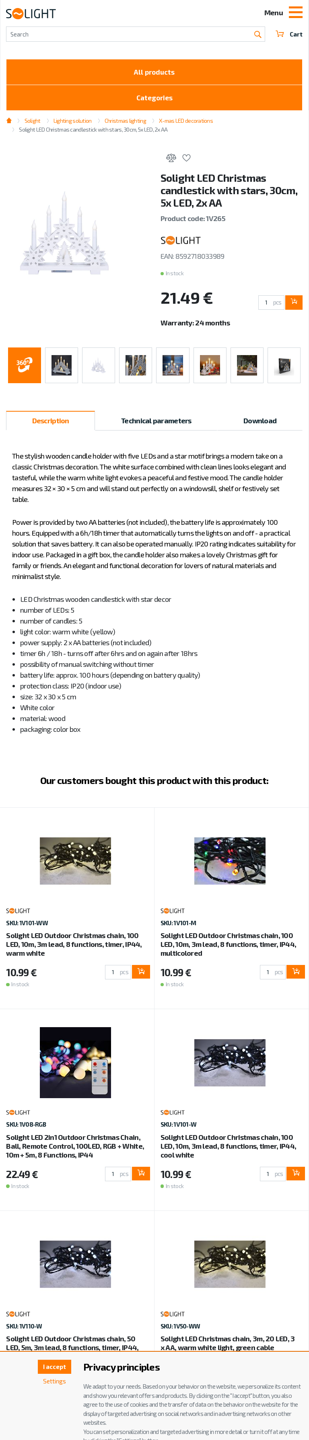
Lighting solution (73, 123)
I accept (53, 1367)
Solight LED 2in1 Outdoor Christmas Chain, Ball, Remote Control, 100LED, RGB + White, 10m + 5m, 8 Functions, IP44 (75, 1148)
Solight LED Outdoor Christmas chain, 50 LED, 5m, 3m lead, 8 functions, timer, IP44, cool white (72, 1350)
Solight (33, 123)
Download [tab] (259, 423)
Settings (53, 1382)
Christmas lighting (125, 123)
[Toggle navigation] (295, 13)
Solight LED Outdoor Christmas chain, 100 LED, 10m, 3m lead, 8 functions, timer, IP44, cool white (228, 1148)
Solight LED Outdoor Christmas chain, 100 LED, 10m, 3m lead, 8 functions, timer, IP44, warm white (74, 947)
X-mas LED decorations (186, 123)
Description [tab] (50, 423)
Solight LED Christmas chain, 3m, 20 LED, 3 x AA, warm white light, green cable (228, 1346)
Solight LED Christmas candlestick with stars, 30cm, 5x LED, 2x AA (93, 132)
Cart (289, 34)
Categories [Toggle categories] (154, 99)
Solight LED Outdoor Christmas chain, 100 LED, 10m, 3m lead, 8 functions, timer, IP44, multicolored (228, 947)
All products (154, 72)
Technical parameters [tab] (156, 423)
